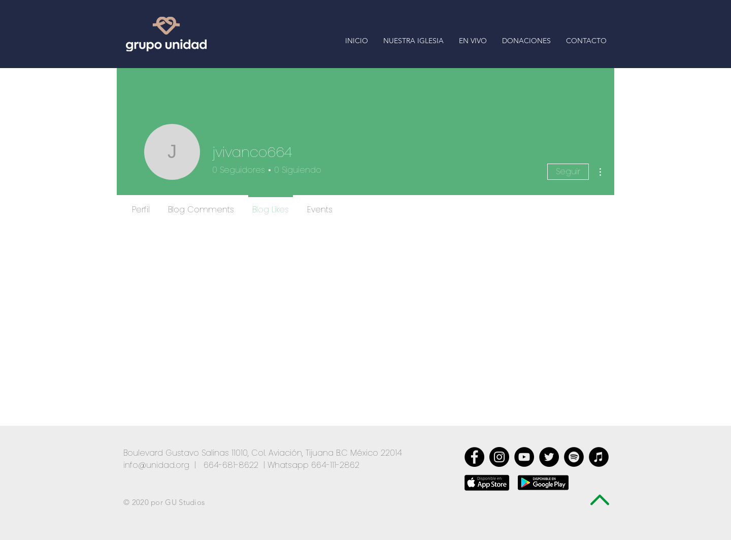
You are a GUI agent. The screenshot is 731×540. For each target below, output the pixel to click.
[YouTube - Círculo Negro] (524, 457)
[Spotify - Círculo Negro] (574, 457)
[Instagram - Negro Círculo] (499, 457)
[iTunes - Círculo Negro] (599, 457)
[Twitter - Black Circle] (549, 457)
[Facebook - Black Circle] (474, 457)
